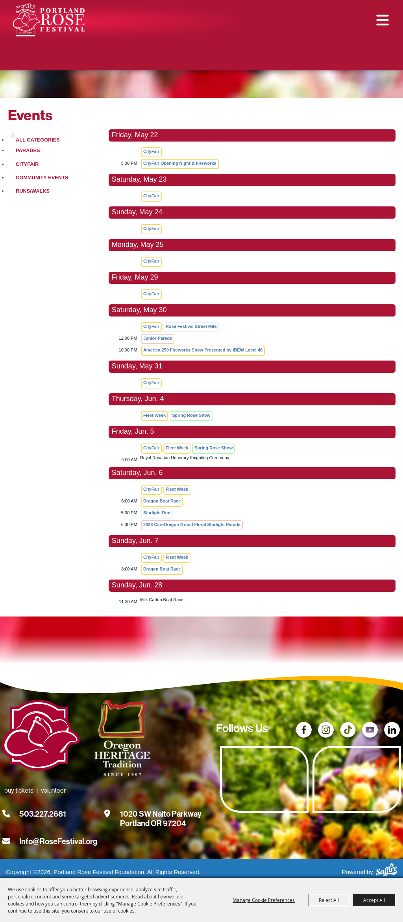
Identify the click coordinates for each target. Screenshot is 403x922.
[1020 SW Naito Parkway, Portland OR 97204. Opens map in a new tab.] (161, 816)
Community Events (42, 180)
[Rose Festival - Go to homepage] (41, 739)
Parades (28, 153)
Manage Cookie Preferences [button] (264, 900)
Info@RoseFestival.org (58, 844)
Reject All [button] (329, 900)
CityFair (27, 167)
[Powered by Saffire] (386, 871)
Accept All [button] (374, 900)
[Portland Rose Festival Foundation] (50, 20)
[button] (382, 20)
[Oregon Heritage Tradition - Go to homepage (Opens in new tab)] (120, 742)
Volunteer (229, 58)
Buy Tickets (177, 58)
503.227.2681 (42, 816)
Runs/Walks (33, 194)
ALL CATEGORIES (38, 142)
